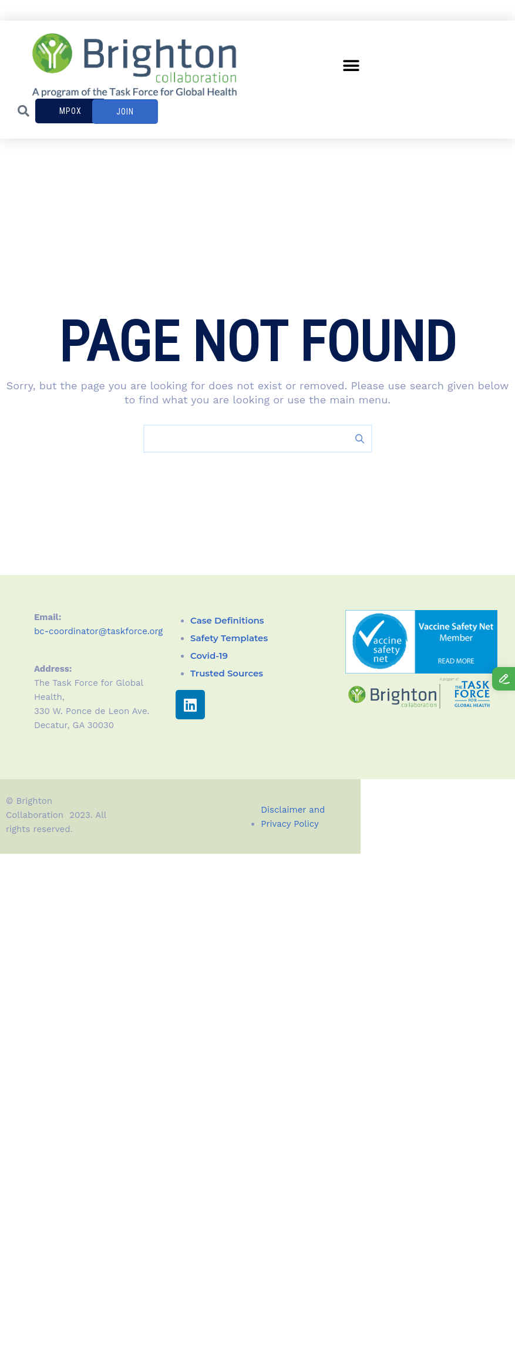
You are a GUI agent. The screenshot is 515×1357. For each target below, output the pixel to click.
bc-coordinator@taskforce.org (98, 631)
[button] (351, 66)
